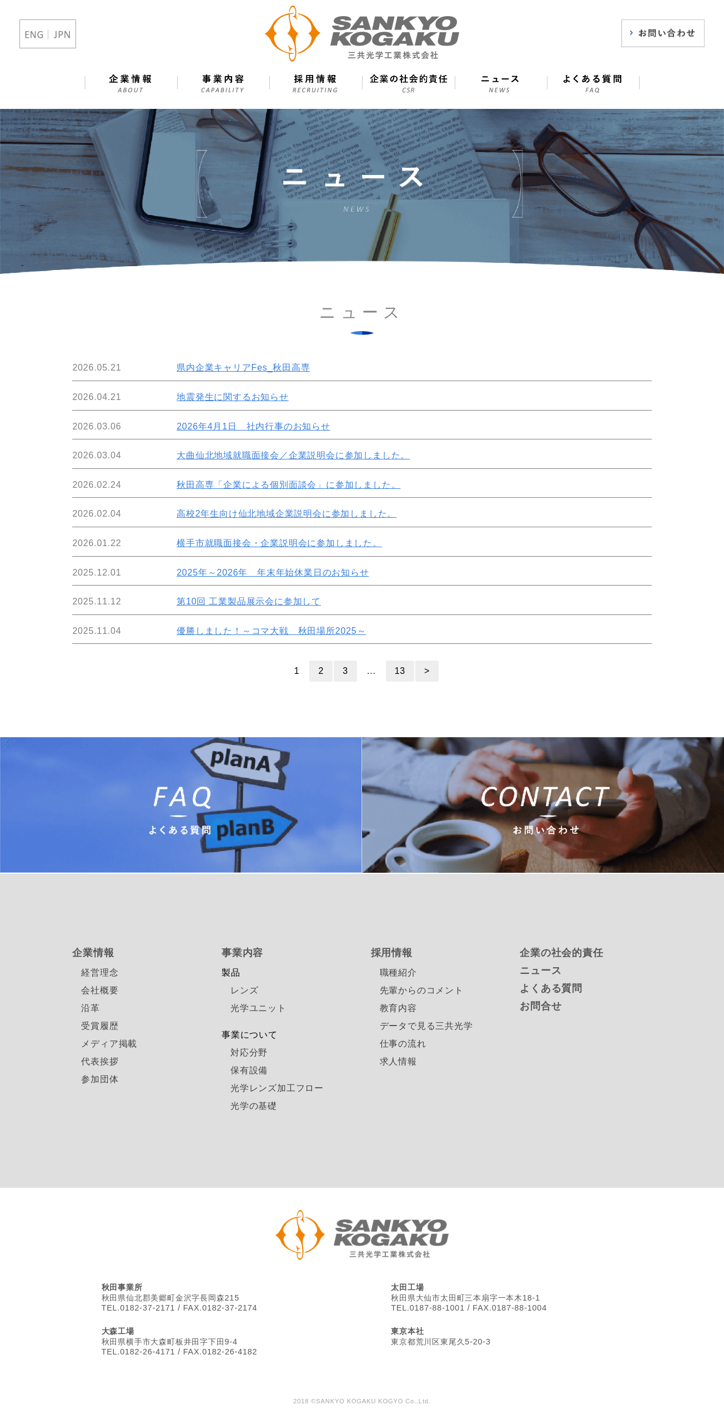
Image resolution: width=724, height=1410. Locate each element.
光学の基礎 (253, 1106)
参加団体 (99, 1079)
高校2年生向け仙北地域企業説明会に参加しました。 (286, 513)
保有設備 (249, 1070)
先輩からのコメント (422, 990)
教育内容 (398, 1008)
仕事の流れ (403, 1043)
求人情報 (398, 1061)
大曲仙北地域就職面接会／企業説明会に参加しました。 (293, 455)
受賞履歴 (99, 1026)
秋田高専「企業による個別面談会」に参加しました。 (288, 484)
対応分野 (249, 1052)
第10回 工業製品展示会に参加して (249, 601)
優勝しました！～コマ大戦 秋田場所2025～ (271, 631)
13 (400, 671)
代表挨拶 (99, 1061)
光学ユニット (258, 1008)
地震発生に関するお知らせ (233, 397)
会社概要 (99, 990)
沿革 (90, 1008)
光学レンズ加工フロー (277, 1088)
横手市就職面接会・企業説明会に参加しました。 (279, 543)
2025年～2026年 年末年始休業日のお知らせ (273, 572)
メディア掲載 (109, 1043)
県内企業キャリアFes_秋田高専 (243, 367)
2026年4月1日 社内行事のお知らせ (253, 426)
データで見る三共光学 (426, 1026)
